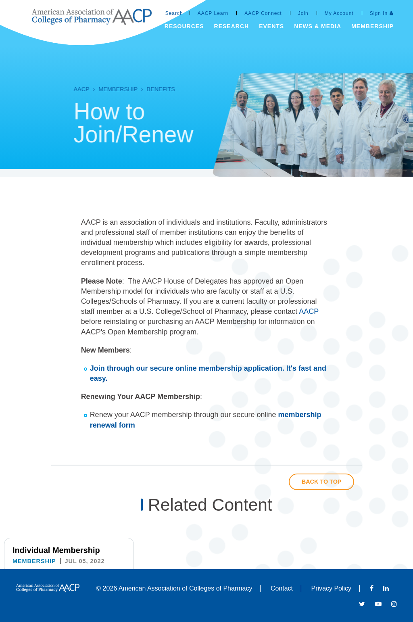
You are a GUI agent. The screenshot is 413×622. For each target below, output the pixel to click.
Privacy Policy (331, 588)
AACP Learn (213, 13)
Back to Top (322, 481)
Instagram (394, 604)
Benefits (150, 89)
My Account (339, 13)
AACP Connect (263, 13)
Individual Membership (56, 550)
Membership (106, 89)
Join (303, 13)
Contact (282, 588)
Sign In (379, 13)
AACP (70, 89)
